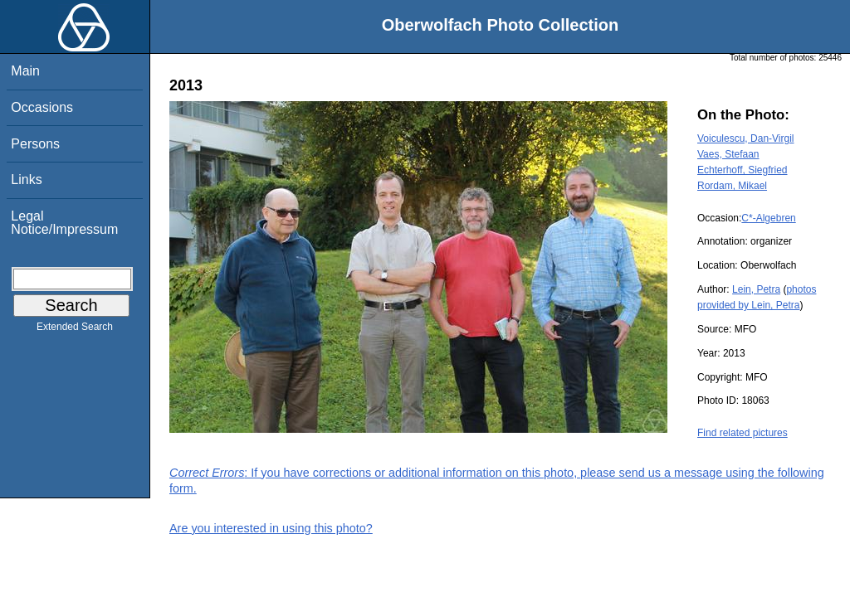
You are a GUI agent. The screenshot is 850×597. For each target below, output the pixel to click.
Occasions (42, 107)
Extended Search (75, 330)
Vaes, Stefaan (728, 154)
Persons (35, 144)
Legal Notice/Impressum (64, 222)
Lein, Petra (756, 289)
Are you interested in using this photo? (271, 528)
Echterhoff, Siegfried (742, 170)
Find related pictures (742, 433)
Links (26, 179)
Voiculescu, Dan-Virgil (745, 138)
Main (25, 71)
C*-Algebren (768, 218)
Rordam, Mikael (732, 186)
